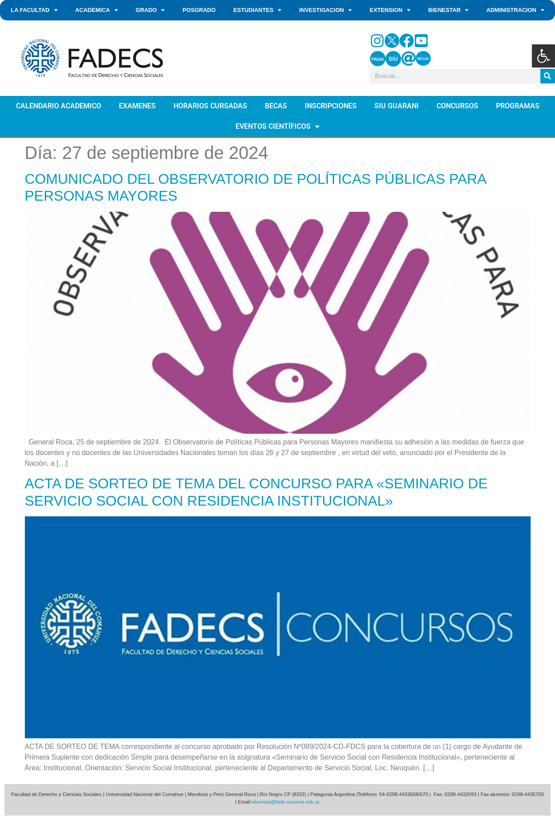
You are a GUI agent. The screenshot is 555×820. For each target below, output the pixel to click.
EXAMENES (137, 106)
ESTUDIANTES (257, 10)
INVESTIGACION (325, 10)
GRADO (150, 10)
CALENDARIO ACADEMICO (58, 106)
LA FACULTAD (34, 10)
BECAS (276, 106)
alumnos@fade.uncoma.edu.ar (285, 801)
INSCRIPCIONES (331, 106)
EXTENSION (390, 10)
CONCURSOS (457, 106)
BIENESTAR (448, 10)
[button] (543, 55)
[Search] (547, 76)
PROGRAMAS (517, 106)
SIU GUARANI (396, 106)
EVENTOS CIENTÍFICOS (277, 127)
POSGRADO (199, 10)
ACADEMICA (96, 10)
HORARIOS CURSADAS (210, 106)
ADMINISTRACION (515, 10)
